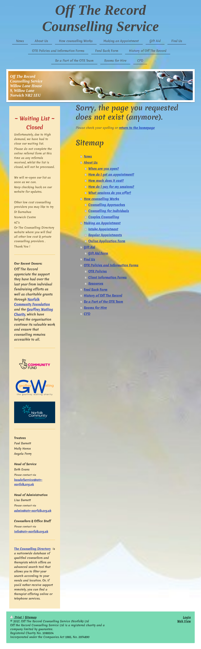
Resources (95, 283)
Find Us (89, 259)
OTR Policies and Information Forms (111, 265)
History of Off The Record (103, 295)
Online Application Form (106, 241)
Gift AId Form (98, 253)
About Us (91, 162)
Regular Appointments (105, 235)
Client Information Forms (107, 277)
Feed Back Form (95, 289)
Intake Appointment (103, 229)
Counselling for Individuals (108, 211)
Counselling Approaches (106, 205)
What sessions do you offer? (109, 193)
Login (187, 617)
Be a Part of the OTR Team (103, 301)
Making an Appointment (102, 223)
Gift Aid (89, 247)
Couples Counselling (103, 217)
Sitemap (31, 617)
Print (16, 617)
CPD (87, 314)
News (88, 156)
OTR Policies (97, 271)
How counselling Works (101, 199)
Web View (184, 621)
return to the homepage (137, 128)
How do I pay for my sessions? (111, 186)
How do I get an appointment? (111, 174)
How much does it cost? (106, 180)
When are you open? (103, 168)
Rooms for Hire (95, 307)
